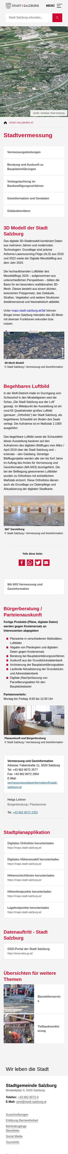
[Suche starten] (57, 17)
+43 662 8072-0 (28, 1097)
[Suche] (29, 17)
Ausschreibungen (17, 1114)
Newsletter (13, 1130)
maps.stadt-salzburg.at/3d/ (29, 310)
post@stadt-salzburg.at (31, 1101)
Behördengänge (16, 1126)
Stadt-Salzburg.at (21, 122)
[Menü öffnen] (54, 6)
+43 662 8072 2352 (25, 812)
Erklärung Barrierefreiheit (22, 1120)
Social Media (14, 1136)
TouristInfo (12, 1142)
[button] (22, 563)
